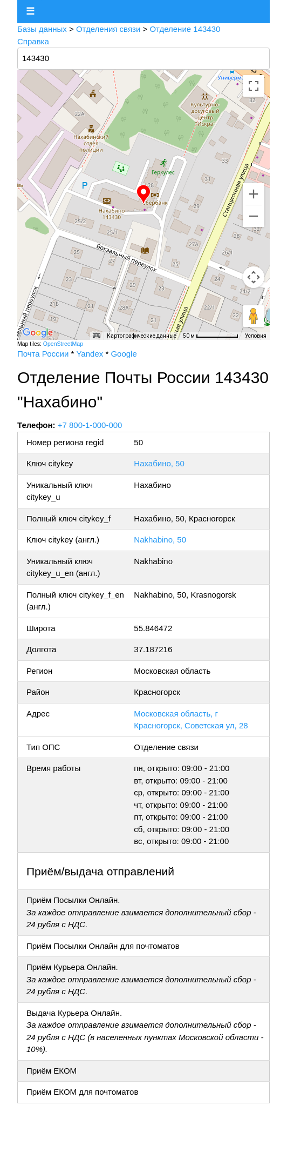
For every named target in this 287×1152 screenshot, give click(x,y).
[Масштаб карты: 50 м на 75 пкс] (211, 336)
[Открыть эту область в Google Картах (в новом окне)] (38, 333)
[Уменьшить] (253, 216)
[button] (143, 194)
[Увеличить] (253, 194)
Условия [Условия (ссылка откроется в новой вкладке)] (255, 336)
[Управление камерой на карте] (253, 277)
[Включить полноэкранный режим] (253, 86)
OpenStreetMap (63, 343)
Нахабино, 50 (159, 463)
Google (123, 353)
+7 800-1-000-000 (90, 425)
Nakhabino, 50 (160, 539)
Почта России (43, 353)
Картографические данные (141, 336)
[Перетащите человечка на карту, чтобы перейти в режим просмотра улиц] (253, 316)
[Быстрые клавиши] (96, 336)
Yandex (89, 353)
